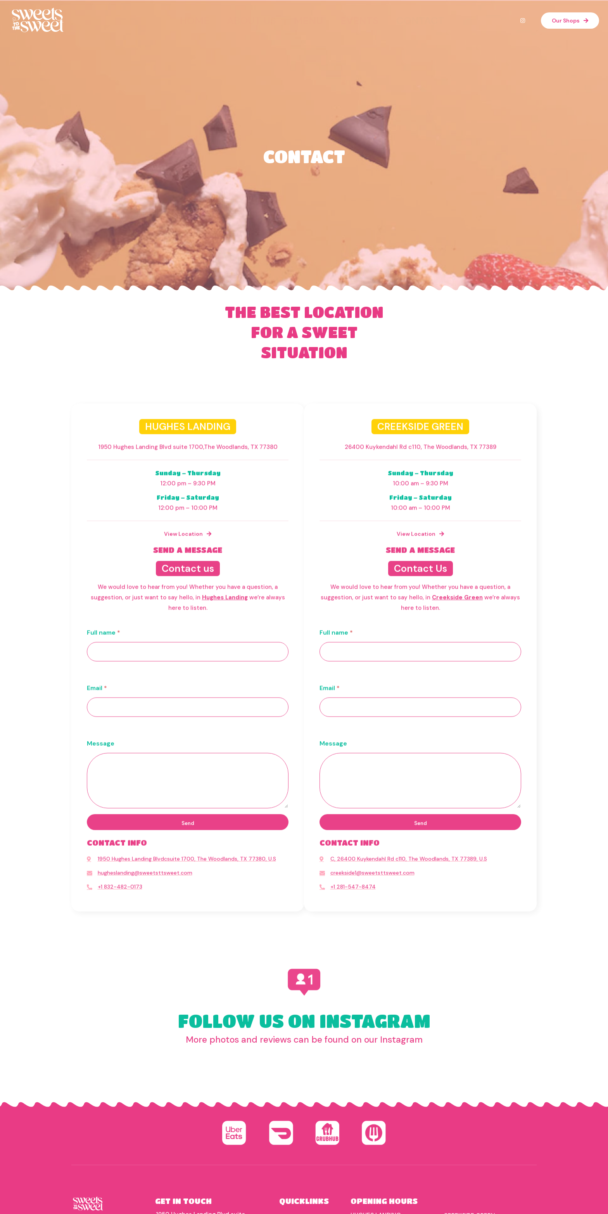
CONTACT (388, 16)
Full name (103, 1093)
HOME (226, 16)
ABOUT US (266, 16)
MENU (307, 16)
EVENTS (345, 16)
